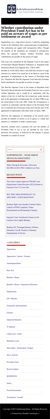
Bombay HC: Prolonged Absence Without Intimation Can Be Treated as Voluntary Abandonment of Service (22, 230)
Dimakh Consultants (30, 413)
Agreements (11, 249)
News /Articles (12, 355)
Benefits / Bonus (13, 277)
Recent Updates (13, 369)
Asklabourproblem (14, 263)
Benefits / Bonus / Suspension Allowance (22, 285)
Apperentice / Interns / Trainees (18, 256)
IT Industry (11, 327)
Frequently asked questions (17, 306)
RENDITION (12, 376)
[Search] (41, 149)
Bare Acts (10, 270)
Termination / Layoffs (15, 397)
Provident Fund (12, 362)
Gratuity (10, 313)
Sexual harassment (14, 390)
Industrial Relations (14, 320)
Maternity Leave (13, 341)
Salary (9, 383)
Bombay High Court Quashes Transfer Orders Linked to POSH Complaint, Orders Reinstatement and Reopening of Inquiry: (24, 207)
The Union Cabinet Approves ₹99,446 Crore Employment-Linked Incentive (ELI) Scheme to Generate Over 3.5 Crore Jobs (25, 184)
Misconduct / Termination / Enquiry (20, 348)
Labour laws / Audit (14, 334)
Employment (11, 292)
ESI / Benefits (12, 299)
